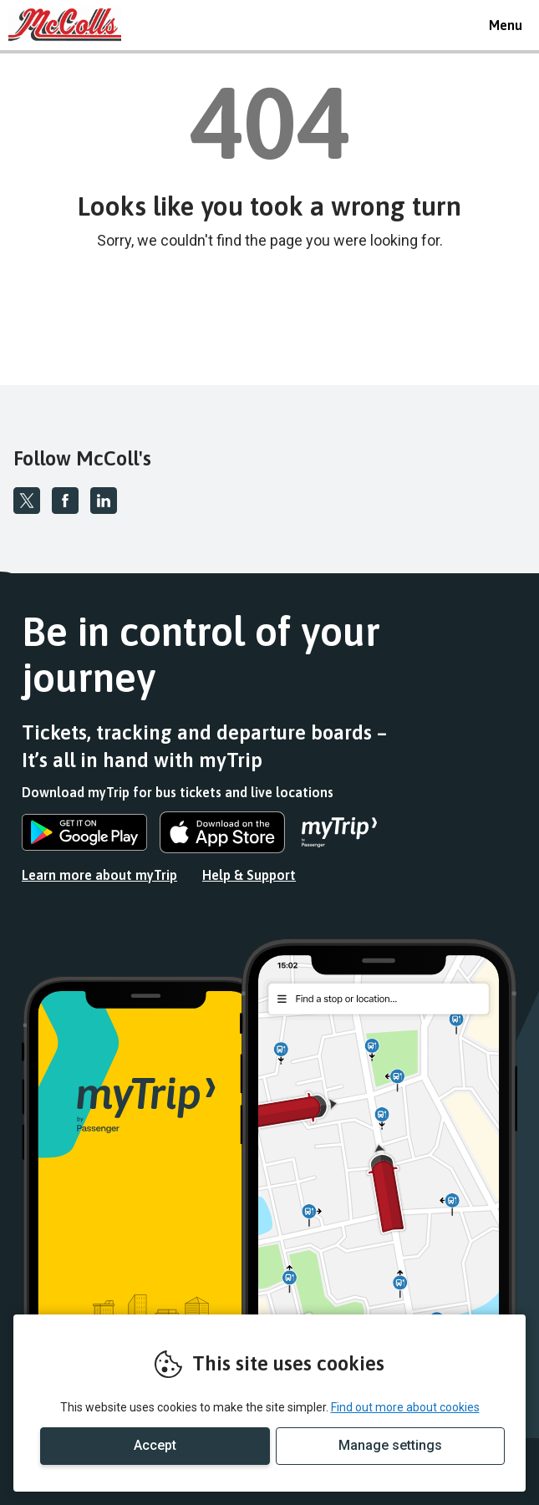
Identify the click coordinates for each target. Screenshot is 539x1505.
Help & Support (249, 874)
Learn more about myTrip (99, 874)
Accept (155, 1445)
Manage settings (390, 1445)
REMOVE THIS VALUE (71, 25)
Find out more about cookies (405, 1407)
